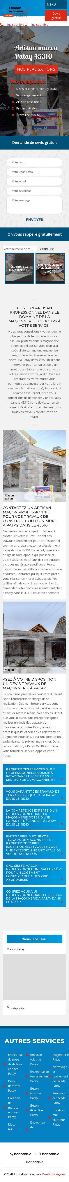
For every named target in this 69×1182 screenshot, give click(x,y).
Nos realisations (36, 69)
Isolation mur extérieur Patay (56, 1117)
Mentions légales (53, 1174)
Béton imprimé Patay (34, 1093)
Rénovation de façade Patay (56, 1098)
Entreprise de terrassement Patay (34, 1076)
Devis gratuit (56, 15)
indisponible (12, 25)
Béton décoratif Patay (12, 1086)
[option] (19, 268)
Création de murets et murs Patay (12, 1107)
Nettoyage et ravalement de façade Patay (56, 1076)
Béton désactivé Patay (34, 1110)
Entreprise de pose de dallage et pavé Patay (12, 1064)
